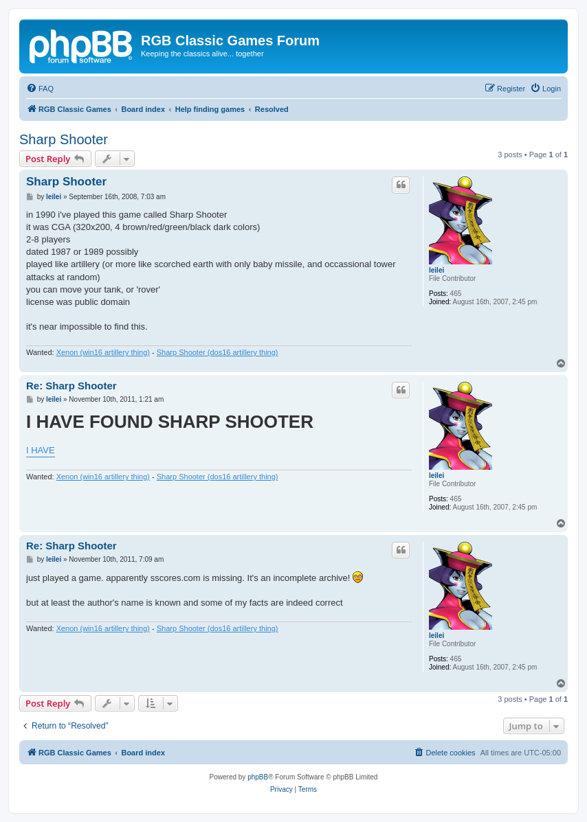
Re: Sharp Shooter (71, 385)
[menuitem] (40, 88)
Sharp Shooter (63, 139)
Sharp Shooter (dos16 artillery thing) (217, 352)
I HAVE (40, 450)
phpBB (257, 777)
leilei (436, 270)
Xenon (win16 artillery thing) (103, 352)
